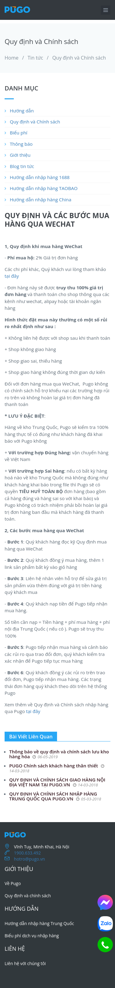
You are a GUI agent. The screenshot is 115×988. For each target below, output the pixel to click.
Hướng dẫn (22, 111)
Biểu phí (18, 133)
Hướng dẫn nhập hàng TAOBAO (44, 188)
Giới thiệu (20, 155)
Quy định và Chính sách (79, 57)
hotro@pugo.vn (29, 859)
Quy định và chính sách (28, 895)
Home (11, 57)
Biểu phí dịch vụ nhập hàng (32, 936)
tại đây (12, 276)
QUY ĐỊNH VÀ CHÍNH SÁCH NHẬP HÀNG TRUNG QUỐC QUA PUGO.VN (53, 796)
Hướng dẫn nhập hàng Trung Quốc (39, 923)
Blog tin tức (22, 166)
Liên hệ (15, 948)
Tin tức (35, 57)
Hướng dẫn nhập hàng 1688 (40, 177)
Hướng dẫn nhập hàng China (40, 199)
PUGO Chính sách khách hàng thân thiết (54, 766)
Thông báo (21, 144)
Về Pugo (13, 883)
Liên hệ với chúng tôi (25, 963)
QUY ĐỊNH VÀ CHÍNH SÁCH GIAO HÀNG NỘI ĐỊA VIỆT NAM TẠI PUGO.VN (57, 782)
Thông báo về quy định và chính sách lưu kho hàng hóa (59, 754)
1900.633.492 (27, 853)
